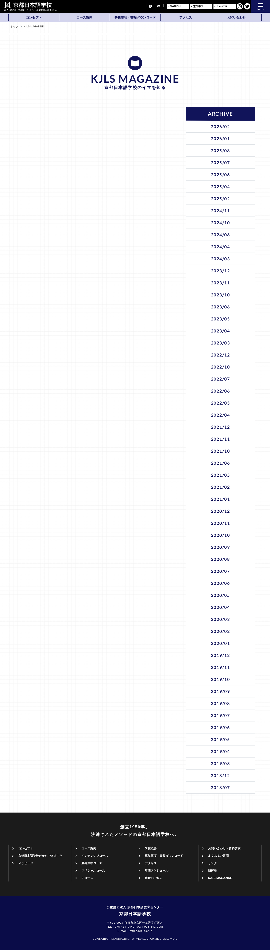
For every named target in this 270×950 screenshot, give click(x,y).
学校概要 (151, 848)
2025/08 (220, 150)
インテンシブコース (94, 855)
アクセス (185, 17)
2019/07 (220, 715)
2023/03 (220, 342)
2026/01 (220, 138)
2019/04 (220, 751)
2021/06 (220, 463)
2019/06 (220, 727)
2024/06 (220, 234)
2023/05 (220, 318)
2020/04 (220, 607)
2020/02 (220, 631)
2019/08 (220, 703)
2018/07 (220, 787)
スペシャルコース (93, 870)
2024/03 (220, 258)
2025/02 (220, 198)
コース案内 (84, 17)
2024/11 (220, 210)
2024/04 (220, 246)
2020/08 (220, 559)
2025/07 (220, 162)
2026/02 (220, 126)
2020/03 (220, 619)
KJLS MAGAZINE (220, 877)
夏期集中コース (91, 863)
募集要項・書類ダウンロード (135, 17)
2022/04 (220, 414)
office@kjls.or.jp (141, 931)
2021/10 (220, 450)
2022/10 (220, 366)
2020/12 (220, 511)
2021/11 (220, 438)
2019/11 (220, 667)
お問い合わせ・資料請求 (224, 848)
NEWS (212, 870)
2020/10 (220, 535)
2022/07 (220, 378)
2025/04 (220, 186)
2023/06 (220, 306)
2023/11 (220, 282)
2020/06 (220, 583)
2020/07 (220, 571)
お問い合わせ (236, 17)
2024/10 (220, 222)
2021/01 (220, 499)
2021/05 (220, 475)
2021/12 (220, 426)
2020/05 (220, 595)
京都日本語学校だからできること (40, 855)
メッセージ (25, 863)
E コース (87, 877)
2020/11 (220, 523)
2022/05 (220, 402)
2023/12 (220, 270)
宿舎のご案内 (153, 877)
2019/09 (220, 691)
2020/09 (220, 547)
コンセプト (34, 17)
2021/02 (220, 487)
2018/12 (220, 775)
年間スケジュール (156, 870)
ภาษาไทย (222, 6)
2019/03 (220, 763)
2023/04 (220, 330)
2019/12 (220, 655)
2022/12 (220, 354)
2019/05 (220, 739)
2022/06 (220, 390)
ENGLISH (175, 6)
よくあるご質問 (218, 855)
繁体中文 (198, 6)
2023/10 (220, 294)
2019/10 (220, 679)
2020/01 (220, 643)
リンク (212, 863)
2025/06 (220, 174)
